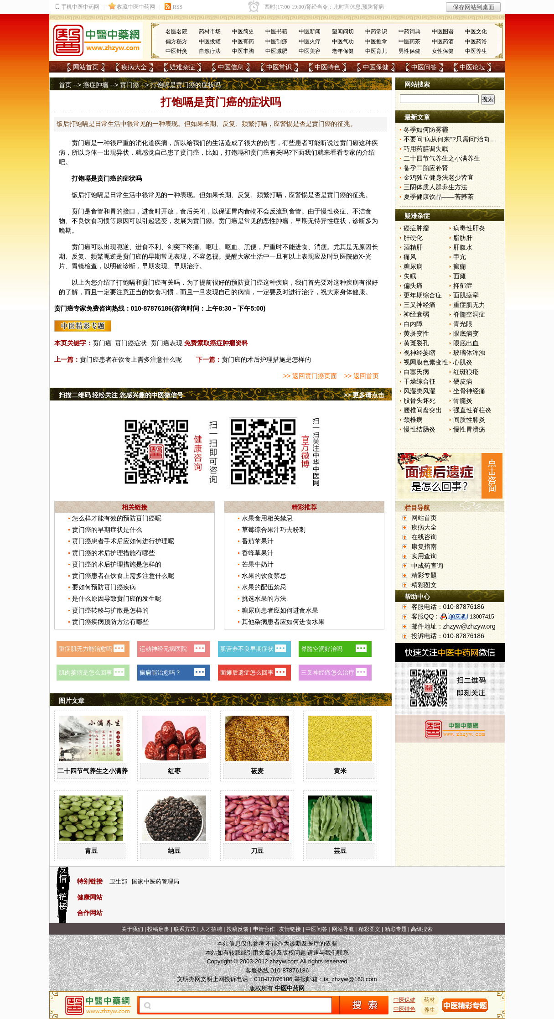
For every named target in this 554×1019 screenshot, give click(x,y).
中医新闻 (310, 31)
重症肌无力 (469, 304)
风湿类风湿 (419, 391)
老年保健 (343, 51)
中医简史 (243, 31)
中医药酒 (443, 41)
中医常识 (279, 67)
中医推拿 (376, 41)
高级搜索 (422, 929)
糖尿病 (413, 266)
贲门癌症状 (131, 343)
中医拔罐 (210, 41)
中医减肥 (276, 51)
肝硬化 (413, 237)
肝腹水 (462, 247)
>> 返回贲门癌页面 (310, 376)
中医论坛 (472, 67)
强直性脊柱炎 (472, 410)
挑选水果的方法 (264, 598)
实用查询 (424, 556)
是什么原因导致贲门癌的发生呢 (116, 598)
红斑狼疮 (466, 371)
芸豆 (340, 850)
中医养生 (476, 51)
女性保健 (443, 51)
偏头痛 (413, 285)
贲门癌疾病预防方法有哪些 (110, 621)
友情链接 (290, 929)
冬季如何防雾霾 (426, 129)
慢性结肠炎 (419, 429)
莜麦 (257, 771)
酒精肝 (413, 247)
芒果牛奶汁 (258, 564)
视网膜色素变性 (426, 362)
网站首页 (85, 67)
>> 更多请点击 (363, 395)
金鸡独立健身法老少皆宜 (439, 177)
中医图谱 (443, 31)
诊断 (358, 220)
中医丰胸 (243, 51)
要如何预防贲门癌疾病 (104, 587)
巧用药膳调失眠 (426, 148)
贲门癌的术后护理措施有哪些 (113, 552)
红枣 (174, 771)
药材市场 (210, 31)
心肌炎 (462, 362)
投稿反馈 (238, 929)
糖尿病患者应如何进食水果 (280, 610)
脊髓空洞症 (469, 314)
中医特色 (327, 67)
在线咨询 (424, 537)
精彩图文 (424, 584)
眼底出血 (466, 343)
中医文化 (476, 31)
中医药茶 (409, 41)
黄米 (340, 771)
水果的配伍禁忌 (264, 587)
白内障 (413, 324)
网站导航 (343, 929)
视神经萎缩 (419, 352)
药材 (429, 1000)
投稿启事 (158, 929)
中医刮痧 (276, 41)
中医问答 (424, 67)
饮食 (90, 220)
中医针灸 (176, 51)
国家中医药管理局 (155, 881)
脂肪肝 (462, 237)
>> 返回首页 (361, 376)
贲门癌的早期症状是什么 (107, 529)
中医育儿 (376, 51)
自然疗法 (210, 51)
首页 (65, 84)
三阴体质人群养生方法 (435, 187)
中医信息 (230, 67)
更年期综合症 (423, 295)
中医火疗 (310, 41)
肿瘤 (282, 220)
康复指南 (424, 546)
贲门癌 (129, 84)
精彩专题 (424, 575)
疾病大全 (134, 67)
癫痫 (459, 266)
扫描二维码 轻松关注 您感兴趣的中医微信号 (121, 395)
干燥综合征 (419, 381)
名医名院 (176, 31)
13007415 (482, 616)
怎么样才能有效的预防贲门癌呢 (116, 518)
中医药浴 (476, 41)
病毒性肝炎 (469, 228)
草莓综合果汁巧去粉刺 (273, 529)
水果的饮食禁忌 (264, 575)
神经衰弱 (416, 314)
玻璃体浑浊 (469, 352)
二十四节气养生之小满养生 (95, 771)
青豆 (91, 850)
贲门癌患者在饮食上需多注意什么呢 (131, 359)
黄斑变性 (416, 333)
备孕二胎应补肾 (426, 168)
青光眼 (462, 324)
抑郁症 (462, 285)
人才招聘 (211, 929)
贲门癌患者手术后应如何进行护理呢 (123, 541)
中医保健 (375, 67)
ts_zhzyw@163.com (350, 979)
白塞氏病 (416, 371)
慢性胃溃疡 (469, 429)
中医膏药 (243, 41)
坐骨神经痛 (469, 391)
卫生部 (118, 881)
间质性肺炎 (469, 419)
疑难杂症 (182, 67)
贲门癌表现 (166, 343)
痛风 (410, 256)
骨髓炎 (462, 400)
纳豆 (174, 850)
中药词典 (409, 31)
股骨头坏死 (419, 400)
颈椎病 (413, 419)
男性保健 (409, 51)
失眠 (410, 276)
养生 (429, 1010)
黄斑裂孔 (416, 343)
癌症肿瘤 (96, 84)
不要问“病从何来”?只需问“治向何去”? (456, 139)
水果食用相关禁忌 (267, 518)
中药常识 (376, 31)
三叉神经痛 (419, 304)
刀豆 (257, 850)
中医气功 (343, 41)
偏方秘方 (176, 41)
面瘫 (459, 276)
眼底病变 (466, 333)
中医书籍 (276, 31)
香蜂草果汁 (258, 552)
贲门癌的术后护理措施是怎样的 (266, 359)
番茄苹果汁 (258, 541)
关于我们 (132, 929)
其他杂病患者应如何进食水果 (283, 621)
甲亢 (459, 256)
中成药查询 (427, 565)
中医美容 (310, 51)
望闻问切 (343, 31)
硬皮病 (462, 381)
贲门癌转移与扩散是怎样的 (110, 610)
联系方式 (185, 929)
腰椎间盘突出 (423, 410)
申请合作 (264, 929)
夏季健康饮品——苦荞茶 (439, 196)
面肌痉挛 (466, 295)
